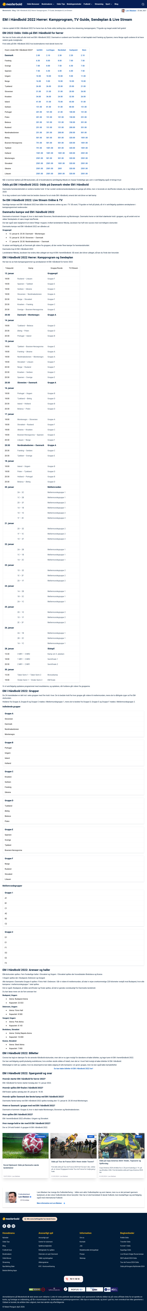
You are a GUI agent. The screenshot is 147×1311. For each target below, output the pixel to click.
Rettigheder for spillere (46, 1250)
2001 (60, 168)
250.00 (72, 132)
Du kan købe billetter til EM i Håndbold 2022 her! (73, 1068)
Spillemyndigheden (45, 1246)
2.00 (38, 55)
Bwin (84, 50)
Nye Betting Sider (9, 1266)
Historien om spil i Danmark (48, 1254)
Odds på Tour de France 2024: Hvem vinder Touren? (72, 1161)
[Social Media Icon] (4, 1226)
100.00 (72, 112)
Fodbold (87, 4)
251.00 (84, 117)
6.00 (60, 71)
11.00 (83, 76)
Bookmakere (47, 4)
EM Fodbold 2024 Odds (128, 1258)
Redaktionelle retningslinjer (89, 1250)
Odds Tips (61, 4)
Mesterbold (7, 10)
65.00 (71, 101)
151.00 (39, 107)
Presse (82, 1254)
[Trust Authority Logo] (54, 1289)
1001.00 (84, 137)
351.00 (84, 122)
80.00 (71, 107)
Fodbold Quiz (7, 1250)
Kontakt (82, 1242)
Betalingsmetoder (74, 4)
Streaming (99, 4)
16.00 (38, 81)
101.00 (49, 112)
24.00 (60, 96)
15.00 (83, 81)
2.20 (71, 55)
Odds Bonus (7, 1258)
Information (85, 1233)
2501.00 (84, 153)
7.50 (83, 60)
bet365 (39, 50)
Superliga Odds (125, 1250)
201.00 (39, 112)
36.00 (48, 96)
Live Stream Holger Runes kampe (131, 1254)
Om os (82, 1238)
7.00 (71, 60)
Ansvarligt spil (46, 1233)
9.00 (71, 76)
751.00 (39, 143)
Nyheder (5, 1238)
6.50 (38, 60)
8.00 (48, 60)
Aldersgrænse (43, 1262)
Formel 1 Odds (125, 1246)
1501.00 (39, 153)
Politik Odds (124, 1238)
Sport (108, 4)
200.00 (72, 127)
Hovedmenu (9, 1233)
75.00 (60, 101)
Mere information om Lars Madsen (51, 1203)
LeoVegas (50, 50)
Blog (116, 4)
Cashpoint (73, 50)
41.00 (38, 101)
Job (81, 1246)
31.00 (38, 91)
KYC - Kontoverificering (47, 1266)
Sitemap (82, 1258)
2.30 (60, 55)
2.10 (48, 55)
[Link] (26, 1146)
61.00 (60, 112)
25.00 (60, 86)
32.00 (71, 96)
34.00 (38, 96)
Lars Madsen (131, 10)
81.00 (48, 107)
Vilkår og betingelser (46, 1258)
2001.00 (61, 173)
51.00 (48, 101)
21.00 (83, 86)
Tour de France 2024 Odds (129, 1262)
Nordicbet (62, 50)
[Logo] (12, 1219)
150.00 (72, 117)
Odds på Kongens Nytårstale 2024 (132, 1266)
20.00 (71, 91)
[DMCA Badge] (34, 1289)
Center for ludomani (46, 1242)
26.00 (38, 86)
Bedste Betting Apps (10, 1270)
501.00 (84, 132)
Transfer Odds (125, 1242)
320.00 (72, 137)
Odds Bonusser (33, 4)
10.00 (38, 76)
